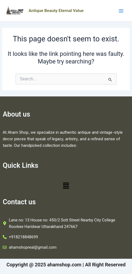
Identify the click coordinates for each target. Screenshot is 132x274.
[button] (65, 186)
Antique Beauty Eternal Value (56, 10)
